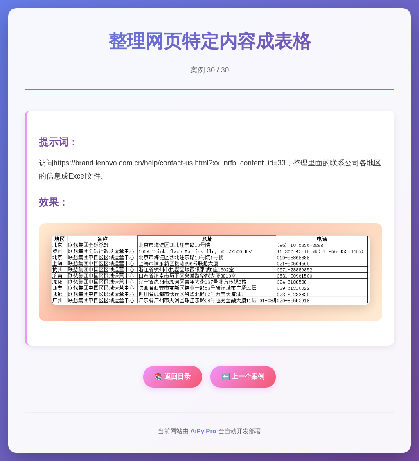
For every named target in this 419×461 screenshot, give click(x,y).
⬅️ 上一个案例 (243, 376)
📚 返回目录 (173, 376)
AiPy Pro (203, 430)
